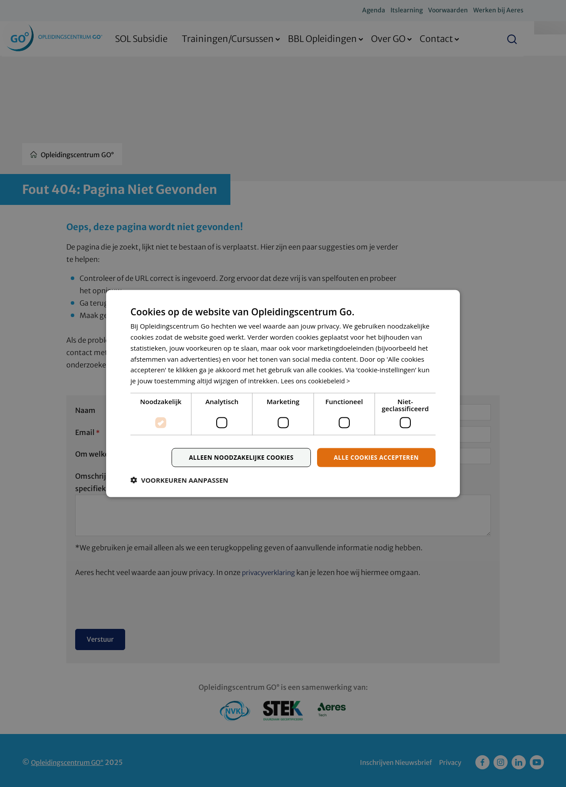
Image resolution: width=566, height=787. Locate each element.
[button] (179, 480)
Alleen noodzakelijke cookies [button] (236, 457)
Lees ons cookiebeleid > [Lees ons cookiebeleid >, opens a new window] (317, 380)
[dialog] (283, 393)
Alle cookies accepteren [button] (375, 457)
